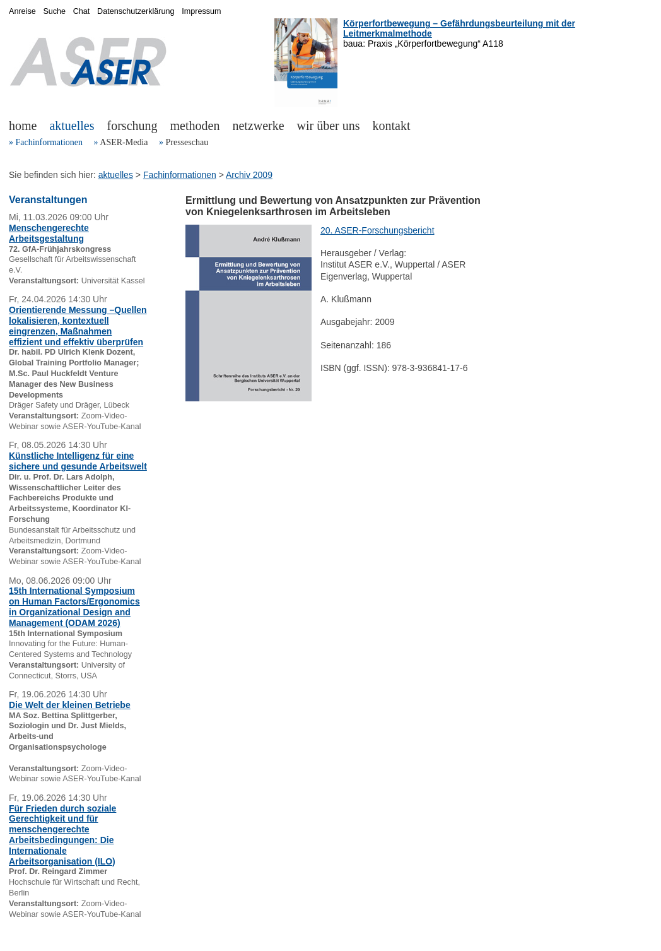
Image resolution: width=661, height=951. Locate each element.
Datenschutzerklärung (136, 11)
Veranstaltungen (48, 199)
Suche (54, 11)
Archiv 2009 (249, 175)
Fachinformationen (49, 142)
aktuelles (71, 126)
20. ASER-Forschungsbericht (377, 230)
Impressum (201, 11)
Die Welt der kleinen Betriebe (70, 705)
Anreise (22, 11)
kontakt (392, 126)
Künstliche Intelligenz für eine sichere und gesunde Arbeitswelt (78, 461)
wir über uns (328, 126)
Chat (81, 11)
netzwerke (258, 126)
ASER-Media (124, 142)
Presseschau (186, 142)
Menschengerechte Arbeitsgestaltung (49, 233)
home (23, 126)
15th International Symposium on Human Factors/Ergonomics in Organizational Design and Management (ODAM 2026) (74, 606)
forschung (132, 126)
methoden (195, 126)
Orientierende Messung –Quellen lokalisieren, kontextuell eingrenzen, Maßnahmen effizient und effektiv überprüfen (78, 325)
